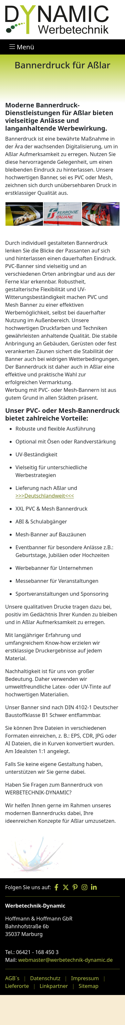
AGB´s (12, 978)
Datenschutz (45, 978)
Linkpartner (54, 986)
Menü (21, 47)
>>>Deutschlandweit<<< (45, 495)
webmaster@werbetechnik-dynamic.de (65, 959)
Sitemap (88, 986)
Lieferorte (17, 986)
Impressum (85, 978)
